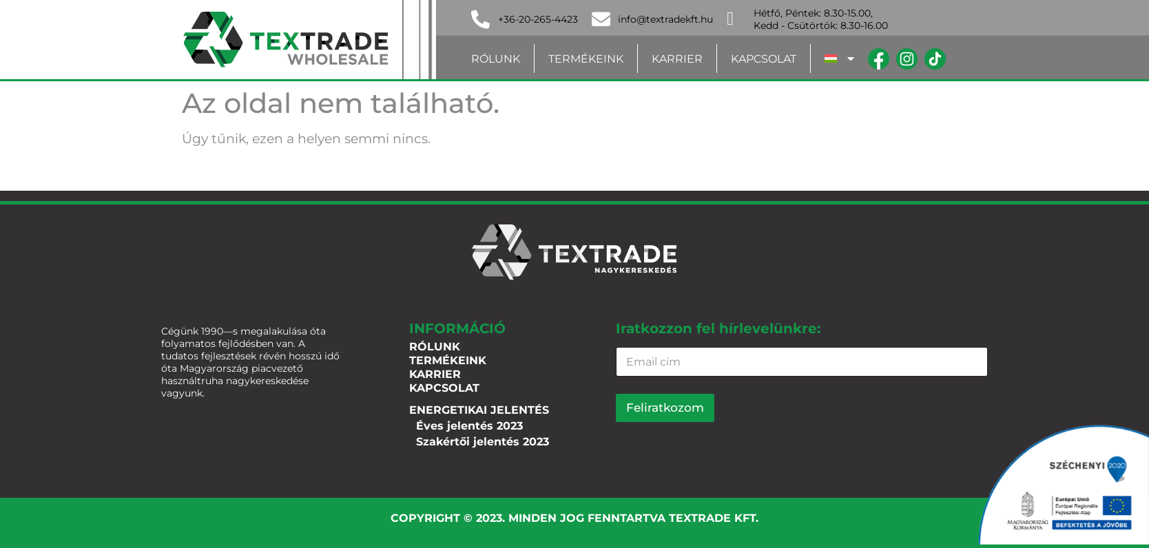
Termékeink (585, 58)
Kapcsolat (763, 58)
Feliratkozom (665, 407)
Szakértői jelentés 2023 (482, 441)
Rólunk (495, 58)
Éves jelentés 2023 (469, 425)
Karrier (677, 58)
